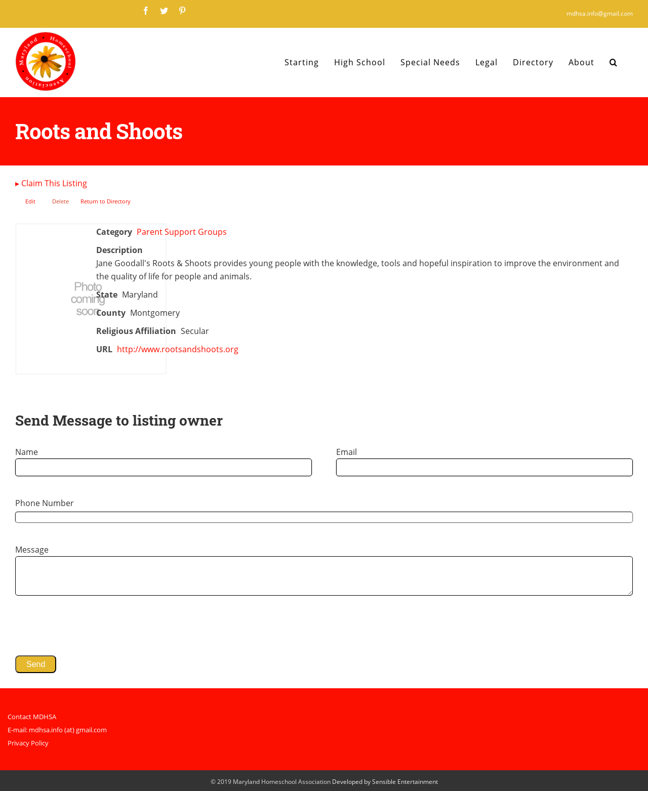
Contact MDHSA (32, 716)
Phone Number (44, 503)
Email (346, 451)
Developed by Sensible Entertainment (385, 781)
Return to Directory (105, 201)
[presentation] (92, 625)
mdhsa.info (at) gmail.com (68, 729)
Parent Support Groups (182, 231)
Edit (30, 201)
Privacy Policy (28, 742)
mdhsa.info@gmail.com (599, 13)
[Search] (614, 62)
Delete (60, 201)
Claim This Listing (51, 183)
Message (32, 549)
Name (26, 451)
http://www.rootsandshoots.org (177, 349)
